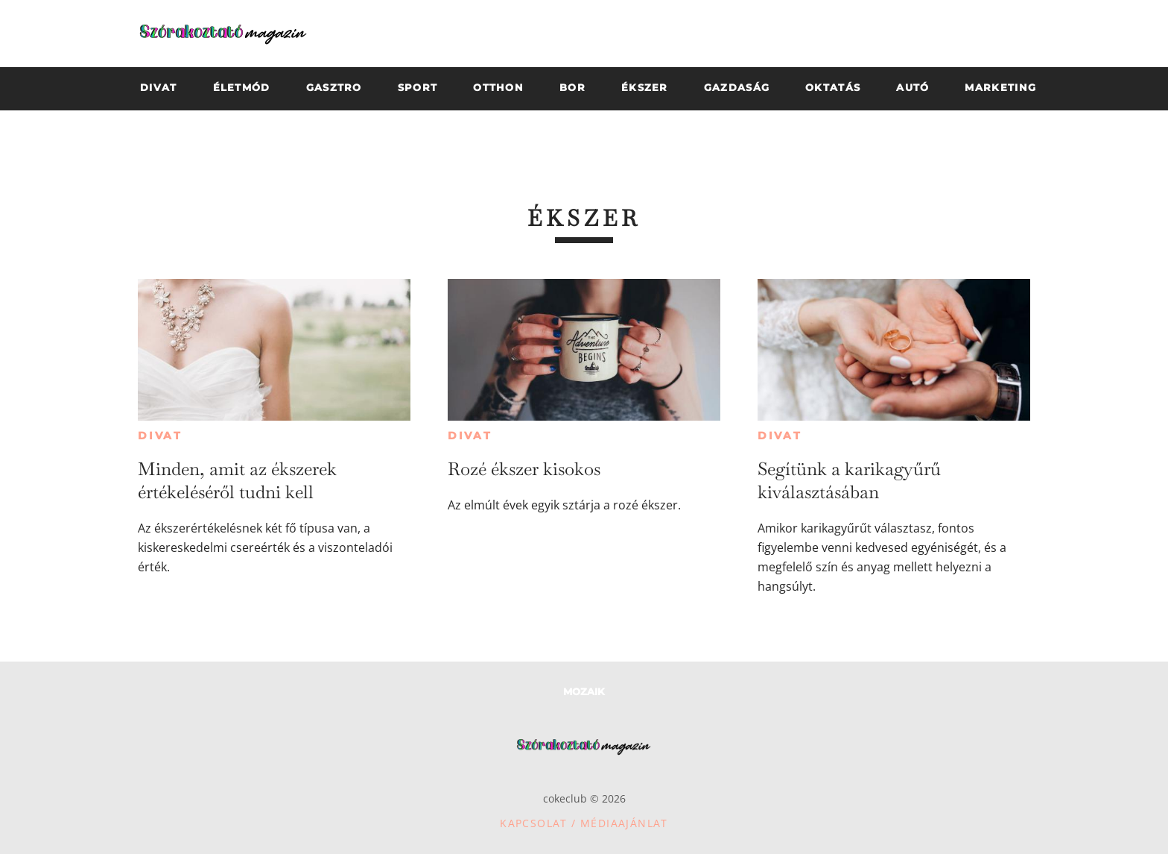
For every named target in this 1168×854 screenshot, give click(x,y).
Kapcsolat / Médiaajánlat (584, 823)
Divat (160, 435)
